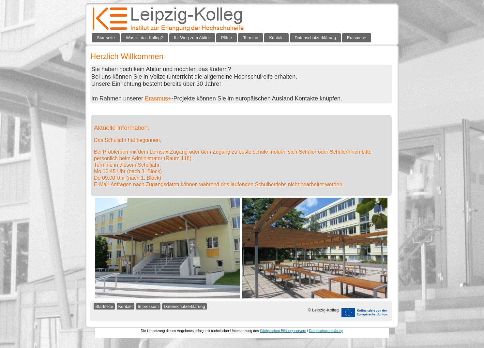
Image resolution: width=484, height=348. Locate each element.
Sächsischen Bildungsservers (283, 331)
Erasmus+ (356, 37)
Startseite (106, 37)
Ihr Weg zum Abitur (192, 37)
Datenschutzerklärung (315, 37)
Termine (250, 37)
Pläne (226, 37)
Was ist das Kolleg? (144, 37)
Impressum (148, 306)
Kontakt (276, 37)
